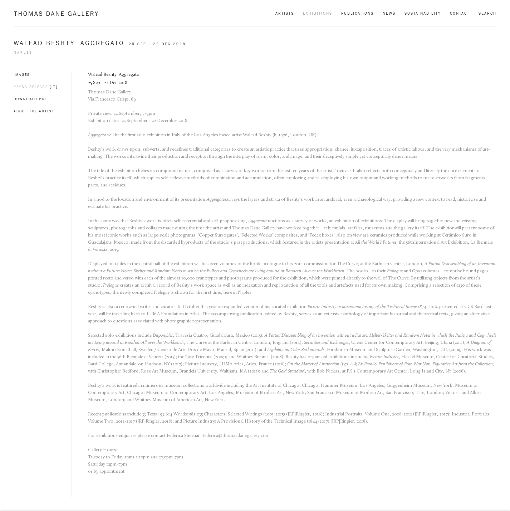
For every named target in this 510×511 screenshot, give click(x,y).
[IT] (54, 87)
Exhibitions (317, 13)
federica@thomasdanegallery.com (236, 435)
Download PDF (30, 99)
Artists (284, 13)
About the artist (34, 111)
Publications (357, 13)
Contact (460, 13)
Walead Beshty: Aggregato (70, 43)
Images (22, 75)
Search (487, 13)
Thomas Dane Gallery (56, 13)
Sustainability (422, 13)
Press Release (31, 87)
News (389, 13)
